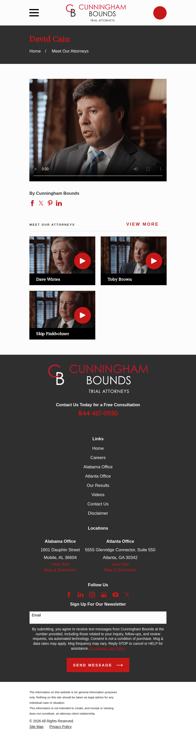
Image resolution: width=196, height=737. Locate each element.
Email (36, 615)
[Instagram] (92, 595)
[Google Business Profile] (104, 595)
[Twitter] (127, 595)
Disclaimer (98, 513)
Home (98, 448)
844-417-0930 (98, 413)
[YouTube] (115, 595)
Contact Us (97, 504)
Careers (98, 457)
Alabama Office (98, 466)
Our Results (98, 485)
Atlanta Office (98, 476)
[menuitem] (36, 726)
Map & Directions (60, 569)
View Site (60, 564)
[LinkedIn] (80, 595)
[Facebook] (69, 595)
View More (142, 224)
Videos (98, 494)
